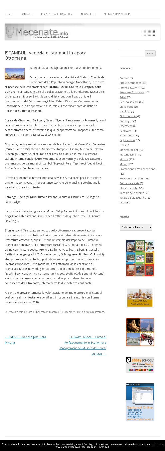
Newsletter (88, 14)
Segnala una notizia (117, 14)
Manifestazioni (129, 150)
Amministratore (95, 312)
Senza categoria (129, 183)
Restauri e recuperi (131, 178)
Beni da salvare (129, 102)
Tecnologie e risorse (132, 193)
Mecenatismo (128, 154)
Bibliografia (126, 106)
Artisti (123, 97)
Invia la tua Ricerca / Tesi (56, 14)
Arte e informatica (130, 83)
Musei (123, 164)
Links (123, 145)
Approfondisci (89, 446)
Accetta (104, 446)
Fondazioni (126, 130)
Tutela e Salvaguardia (133, 197)
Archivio (124, 78)
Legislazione (127, 140)
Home (8, 14)
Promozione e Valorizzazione (137, 169)
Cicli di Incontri (128, 116)
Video (123, 202)
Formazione (127, 135)
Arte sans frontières (132, 92)
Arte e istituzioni (129, 87)
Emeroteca (126, 126)
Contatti (26, 14)
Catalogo (125, 111)
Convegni (125, 121)
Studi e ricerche (129, 188)
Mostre (53, 312)
